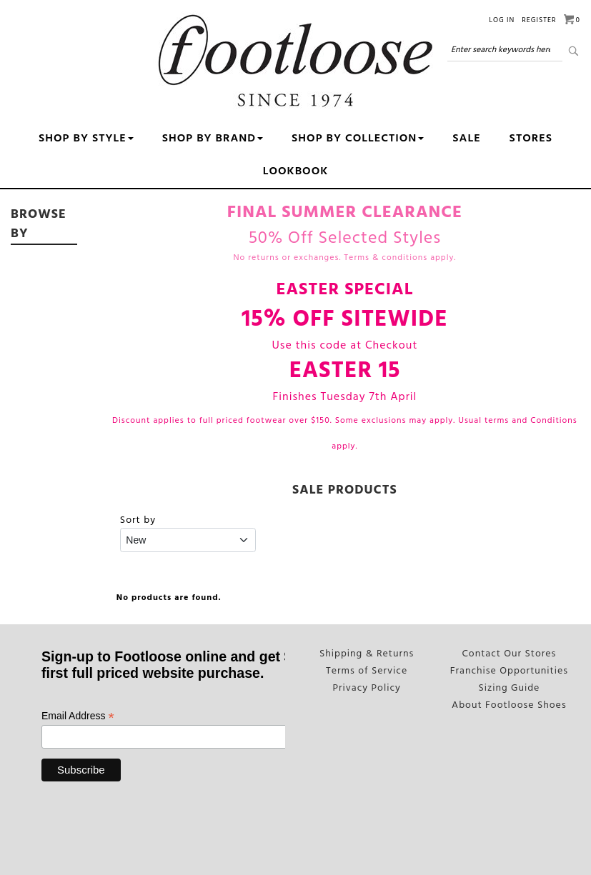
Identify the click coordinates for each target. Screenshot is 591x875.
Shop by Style (86, 138)
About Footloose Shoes (509, 703)
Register (539, 20)
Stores (531, 138)
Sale (466, 138)
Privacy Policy (367, 686)
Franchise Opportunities (509, 670)
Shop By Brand (212, 138)
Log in (502, 20)
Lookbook (296, 171)
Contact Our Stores (508, 653)
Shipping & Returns (366, 653)
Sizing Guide (509, 686)
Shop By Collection (358, 138)
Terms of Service (367, 670)
